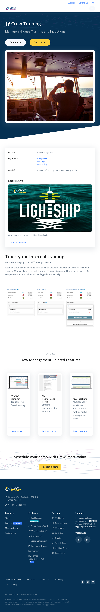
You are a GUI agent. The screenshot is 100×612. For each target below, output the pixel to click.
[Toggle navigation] (92, 8)
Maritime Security (61, 548)
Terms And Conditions (36, 579)
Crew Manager (36, 536)
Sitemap (14, 584)
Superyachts (58, 553)
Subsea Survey (59, 523)
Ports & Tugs (59, 543)
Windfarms (58, 528)
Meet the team (11, 528)
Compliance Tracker (38, 546)
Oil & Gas (57, 533)
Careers (13, 523)
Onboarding (42, 164)
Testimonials (10, 533)
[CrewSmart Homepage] (12, 8)
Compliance (42, 158)
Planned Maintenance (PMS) (37, 558)
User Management (38, 530)
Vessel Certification (38, 540)
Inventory (34, 551)
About (7, 518)
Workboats (58, 518)
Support (71, 3)
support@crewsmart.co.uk (86, 526)
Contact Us (83, 3)
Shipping (57, 538)
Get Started (40, 42)
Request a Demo (50, 466)
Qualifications (35, 519)
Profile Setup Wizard (38, 526)
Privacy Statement (13, 579)
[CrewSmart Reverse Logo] (13, 488)
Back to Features (17, 242)
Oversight (41, 161)
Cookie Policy (57, 579)
